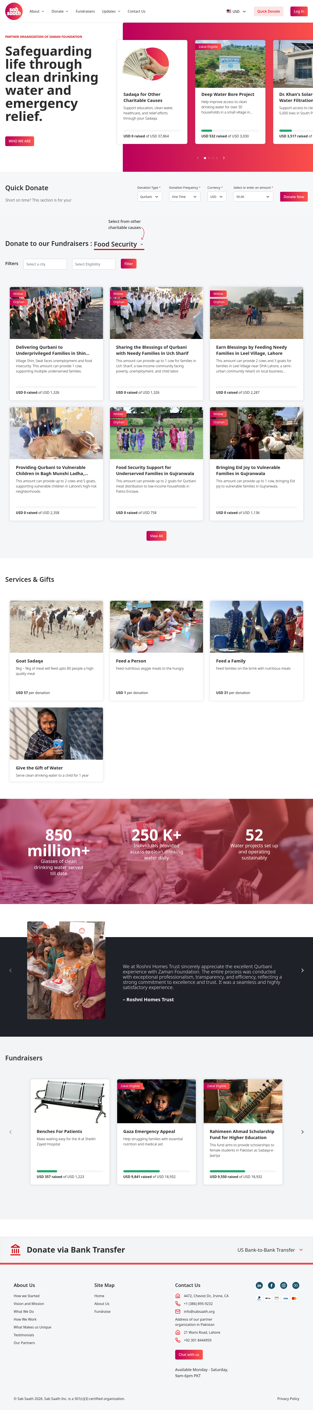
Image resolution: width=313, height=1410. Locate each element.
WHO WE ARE (20, 141)
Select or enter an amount (253, 187)
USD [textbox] (213, 197)
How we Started (27, 1295)
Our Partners (24, 1342)
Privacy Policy (288, 1398)
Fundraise (102, 1311)
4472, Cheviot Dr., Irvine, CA (206, 1295)
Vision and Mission (29, 1303)
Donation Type (149, 187)
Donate (57, 11)
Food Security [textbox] (115, 244)
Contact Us (136, 11)
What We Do (24, 1311)
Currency (215, 187)
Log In (299, 11)
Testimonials (24, 1335)
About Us (24, 1285)
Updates (109, 11)
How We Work (25, 1319)
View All (156, 536)
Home (99, 1295)
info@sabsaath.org (199, 1311)
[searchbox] (39, 264)
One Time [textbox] (179, 197)
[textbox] (233, 11)
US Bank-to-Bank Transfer (271, 1250)
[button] (205, 158)
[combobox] (237, 11)
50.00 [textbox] (240, 197)
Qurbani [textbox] (146, 197)
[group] (70, 1132)
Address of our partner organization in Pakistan (195, 1322)
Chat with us (189, 1354)
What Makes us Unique (32, 1327)
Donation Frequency (184, 187)
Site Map (104, 1285)
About (34, 11)
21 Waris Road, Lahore (202, 1332)
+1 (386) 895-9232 (198, 1303)
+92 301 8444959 (197, 1340)
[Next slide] (224, 158)
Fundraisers (85, 11)
